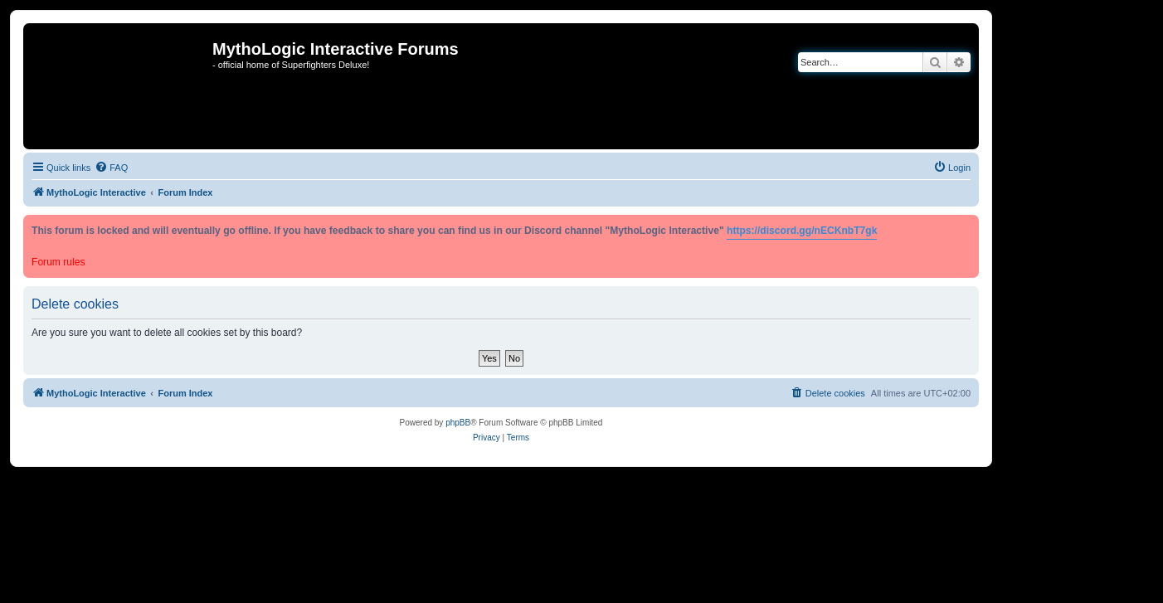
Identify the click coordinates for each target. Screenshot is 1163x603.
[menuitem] (111, 167)
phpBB (457, 422)
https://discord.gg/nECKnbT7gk (802, 230)
